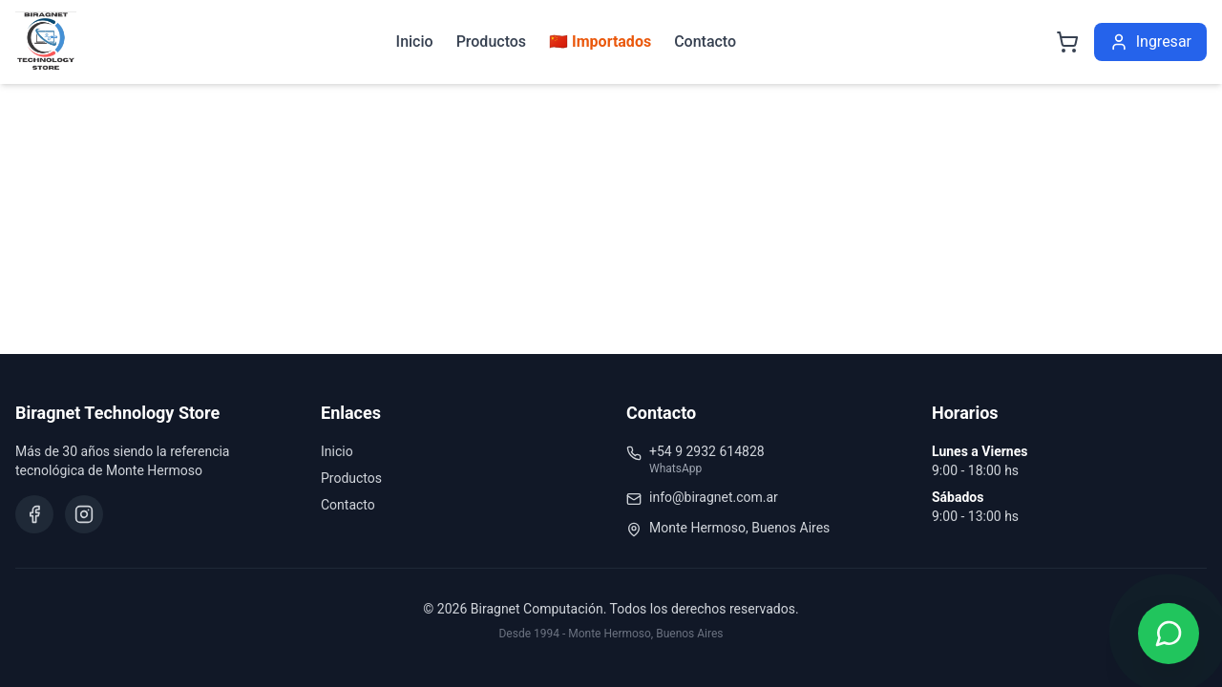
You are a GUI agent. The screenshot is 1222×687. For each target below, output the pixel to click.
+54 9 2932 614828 (707, 451)
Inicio (414, 41)
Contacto (705, 41)
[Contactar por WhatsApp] (1168, 633)
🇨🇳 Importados (600, 41)
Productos (491, 41)
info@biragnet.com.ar (713, 497)
